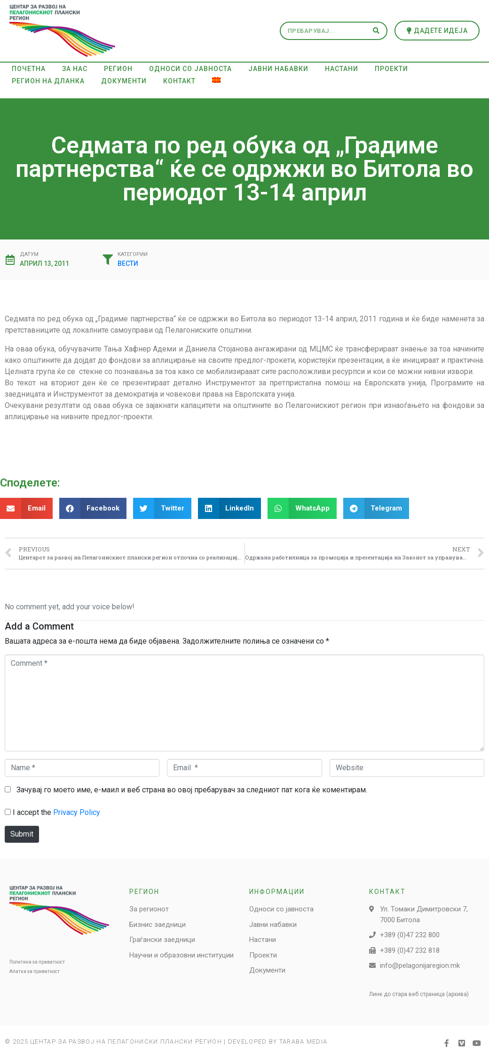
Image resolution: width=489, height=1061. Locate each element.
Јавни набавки (278, 68)
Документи (124, 81)
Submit (21, 834)
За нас (74, 68)
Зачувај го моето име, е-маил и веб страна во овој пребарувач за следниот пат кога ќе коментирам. (191, 789)
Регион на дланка (48, 81)
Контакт (179, 81)
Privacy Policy (76, 812)
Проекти (391, 68)
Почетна (29, 68)
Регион (118, 68)
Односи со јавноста (190, 68)
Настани (341, 68)
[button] (437, 30)
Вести (128, 263)
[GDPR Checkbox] (8, 812)
